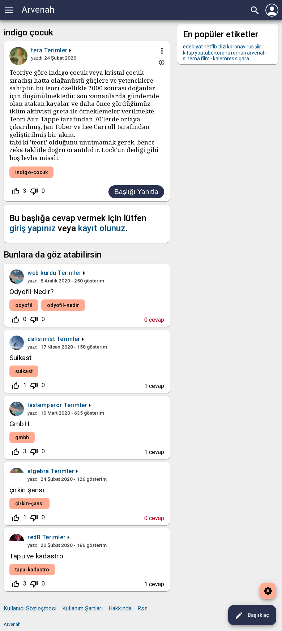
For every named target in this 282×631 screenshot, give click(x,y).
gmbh (22, 437)
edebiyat (193, 46)
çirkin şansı (26, 490)
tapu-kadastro (32, 569)
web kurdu (41, 272)
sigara (242, 58)
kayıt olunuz (101, 228)
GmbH (19, 424)
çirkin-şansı (29, 503)
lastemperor (44, 405)
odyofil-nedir (63, 305)
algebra (38, 471)
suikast (24, 371)
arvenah (256, 53)
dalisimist (41, 339)
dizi (222, 46)
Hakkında (120, 608)
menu (9, 10)
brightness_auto (268, 591)
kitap (188, 53)
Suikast (20, 358)
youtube (204, 53)
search (254, 10)
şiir (258, 46)
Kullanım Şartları (82, 608)
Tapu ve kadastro (36, 556)
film (205, 58)
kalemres (223, 58)
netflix (211, 46)
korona (222, 53)
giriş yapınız (32, 228)
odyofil (24, 305)
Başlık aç (252, 615)
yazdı (36, 58)
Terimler (56, 50)
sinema (191, 58)
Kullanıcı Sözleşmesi (30, 608)
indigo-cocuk (31, 172)
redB (33, 537)
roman (238, 53)
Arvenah (38, 10)
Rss (142, 608)
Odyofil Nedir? (31, 292)
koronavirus (240, 46)
